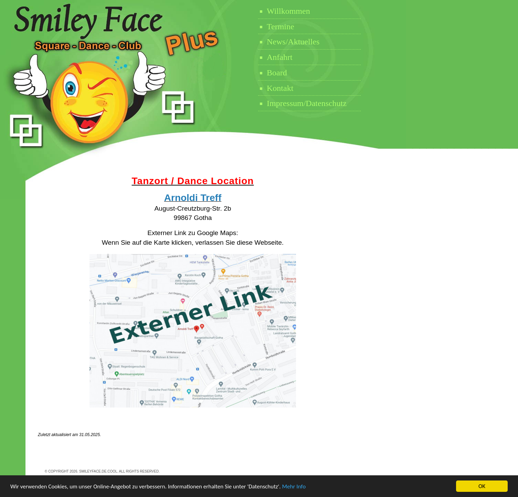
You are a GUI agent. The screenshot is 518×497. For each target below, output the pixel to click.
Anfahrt (280, 57)
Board (277, 72)
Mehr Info (294, 486)
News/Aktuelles (293, 41)
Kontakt (280, 88)
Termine (280, 26)
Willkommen (288, 11)
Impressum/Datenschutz (307, 103)
